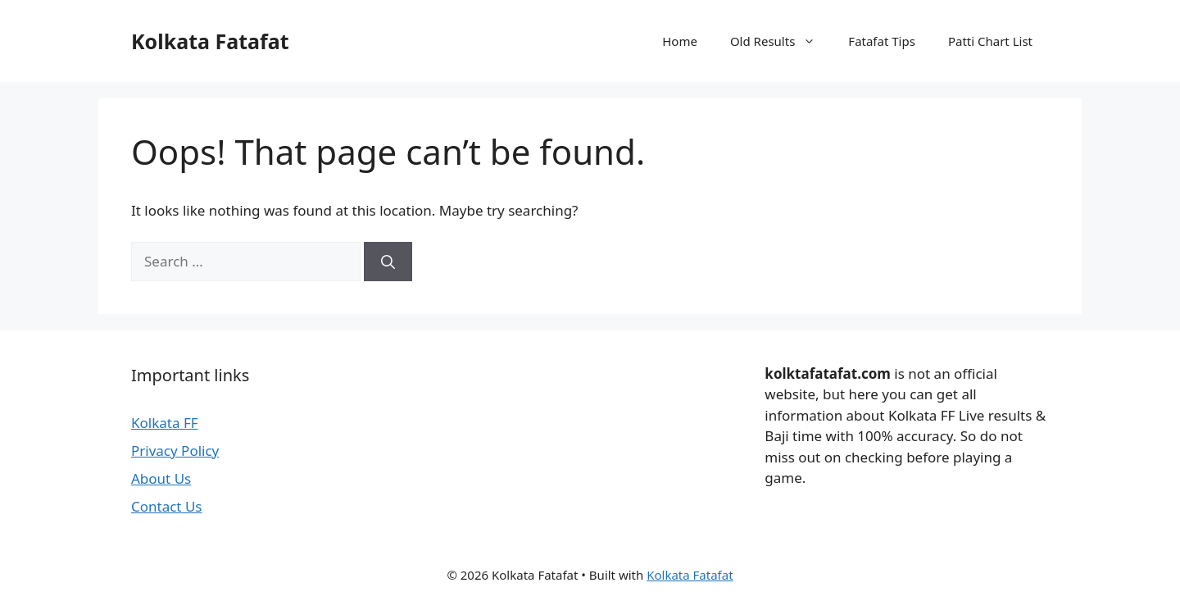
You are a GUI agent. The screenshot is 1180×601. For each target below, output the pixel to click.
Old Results (781, 41)
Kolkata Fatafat (210, 41)
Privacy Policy (175, 450)
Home (679, 41)
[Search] (388, 261)
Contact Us (166, 506)
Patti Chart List (990, 41)
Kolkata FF (164, 422)
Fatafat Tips (881, 41)
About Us (161, 478)
